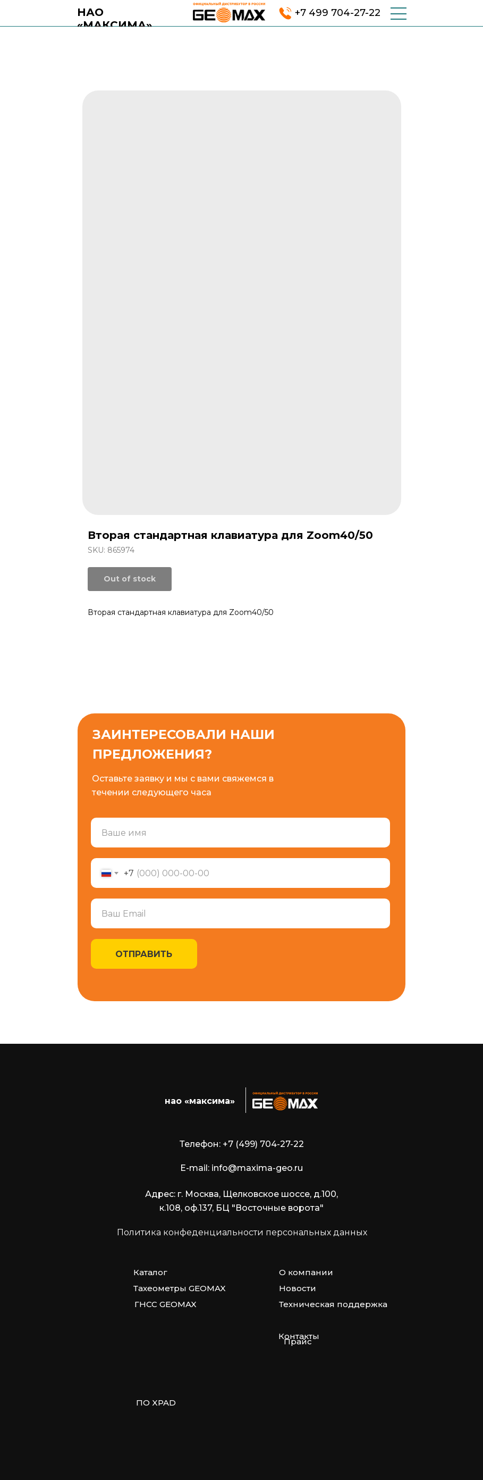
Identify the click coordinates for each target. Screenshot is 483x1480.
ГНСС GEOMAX (165, 1304)
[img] (229, 12)
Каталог (150, 1272)
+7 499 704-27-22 (337, 13)
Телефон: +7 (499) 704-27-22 (242, 1144)
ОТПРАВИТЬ (143, 954)
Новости (297, 1288)
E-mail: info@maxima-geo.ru (241, 1168)
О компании (306, 1272)
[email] (240, 913)
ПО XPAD (156, 1403)
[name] (240, 832)
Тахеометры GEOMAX (179, 1288)
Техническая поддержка (333, 1304)
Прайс (298, 1341)
